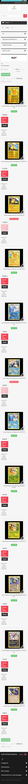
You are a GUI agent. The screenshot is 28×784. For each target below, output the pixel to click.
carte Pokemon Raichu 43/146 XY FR (14, 215)
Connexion (24, 2)
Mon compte (5, 771)
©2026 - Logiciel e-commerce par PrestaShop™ (11, 780)
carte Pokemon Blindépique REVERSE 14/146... (14, 486)
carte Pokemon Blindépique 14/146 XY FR (14, 541)
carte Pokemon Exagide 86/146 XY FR (14, 706)
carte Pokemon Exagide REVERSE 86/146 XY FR (14, 596)
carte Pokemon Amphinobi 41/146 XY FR (14, 378)
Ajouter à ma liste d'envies (4, 131)
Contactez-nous (18, 2)
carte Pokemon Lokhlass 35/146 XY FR (14, 432)
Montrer (17, 69)
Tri (1, 69)
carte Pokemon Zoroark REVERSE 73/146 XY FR (14, 651)
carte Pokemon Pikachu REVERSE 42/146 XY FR (14, 107)
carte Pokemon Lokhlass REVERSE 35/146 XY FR (14, 323)
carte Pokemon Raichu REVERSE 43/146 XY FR (14, 161)
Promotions (7, 45)
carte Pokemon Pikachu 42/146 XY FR (14, 269)
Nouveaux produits (10, 39)
